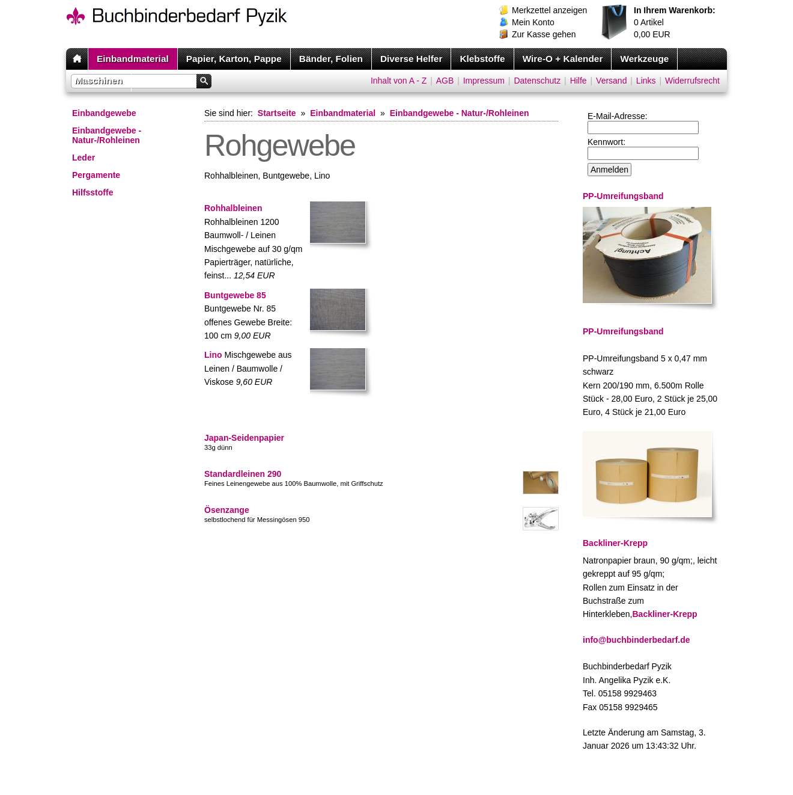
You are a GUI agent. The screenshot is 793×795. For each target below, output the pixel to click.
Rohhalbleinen (233, 208)
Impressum (484, 80)
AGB (445, 80)
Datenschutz (537, 80)
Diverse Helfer (411, 59)
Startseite (277, 113)
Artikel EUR (675, 22)
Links (646, 80)
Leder (83, 157)
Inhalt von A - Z (399, 80)
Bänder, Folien (331, 59)
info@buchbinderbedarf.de (636, 640)
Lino (213, 355)
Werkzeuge (644, 59)
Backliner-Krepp (665, 614)
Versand (611, 80)
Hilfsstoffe (92, 192)
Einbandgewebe (104, 113)
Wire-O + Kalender (563, 59)
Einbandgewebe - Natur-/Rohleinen (106, 135)
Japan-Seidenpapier (244, 438)
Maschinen (98, 80)
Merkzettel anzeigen (549, 10)
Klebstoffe (482, 59)
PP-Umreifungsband (623, 331)
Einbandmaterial (133, 59)
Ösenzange (226, 510)
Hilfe (578, 80)
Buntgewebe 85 (235, 295)
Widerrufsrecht (692, 80)
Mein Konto (533, 22)
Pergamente (96, 175)
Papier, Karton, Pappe (234, 59)
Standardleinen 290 (242, 474)
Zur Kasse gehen (544, 34)
